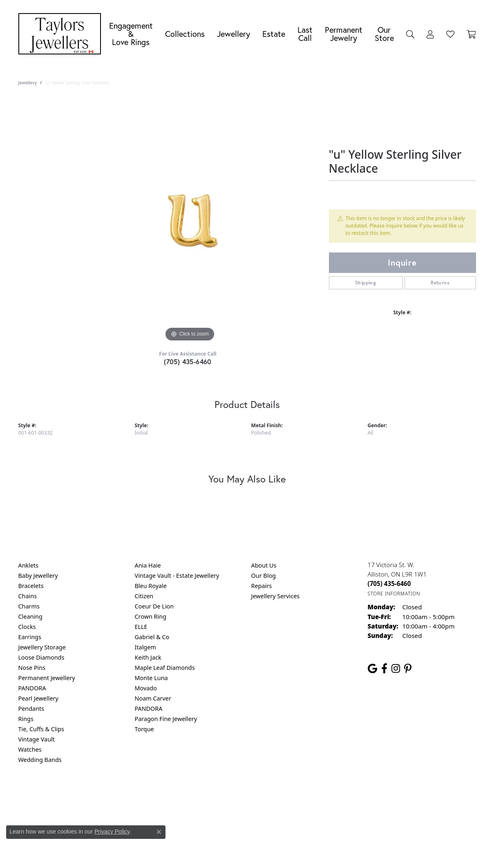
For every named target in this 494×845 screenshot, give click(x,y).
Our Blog (263, 575)
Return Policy (166, 792)
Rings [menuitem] (26, 719)
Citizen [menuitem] (144, 596)
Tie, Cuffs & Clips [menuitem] (41, 729)
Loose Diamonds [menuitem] (41, 657)
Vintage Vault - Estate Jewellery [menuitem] (177, 575)
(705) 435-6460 (188, 361)
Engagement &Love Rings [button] (131, 33)
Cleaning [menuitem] (30, 616)
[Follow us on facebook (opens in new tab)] (384, 669)
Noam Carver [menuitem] (153, 698)
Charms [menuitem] (29, 606)
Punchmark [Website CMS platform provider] (261, 819)
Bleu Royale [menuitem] (151, 586)
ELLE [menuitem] (141, 627)
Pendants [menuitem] (31, 708)
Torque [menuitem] (144, 729)
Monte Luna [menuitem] (151, 678)
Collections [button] (185, 33)
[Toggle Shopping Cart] (471, 34)
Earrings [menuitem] (29, 637)
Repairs (261, 586)
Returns (440, 282)
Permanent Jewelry (343, 33)
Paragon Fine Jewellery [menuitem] (166, 719)
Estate (273, 33)
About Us (264, 565)
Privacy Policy (207, 792)
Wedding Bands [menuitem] (40, 760)
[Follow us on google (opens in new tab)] (372, 669)
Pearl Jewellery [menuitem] (38, 698)
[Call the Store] (389, 583)
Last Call (305, 33)
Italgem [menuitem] (145, 647)
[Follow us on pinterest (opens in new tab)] (407, 669)
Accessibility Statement (315, 792)
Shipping (365, 282)
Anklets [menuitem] (28, 565)
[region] (190, 221)
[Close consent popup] (158, 831)
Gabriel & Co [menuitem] (152, 637)
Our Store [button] (384, 33)
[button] (410, 34)
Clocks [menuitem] (27, 627)
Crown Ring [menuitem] (151, 616)
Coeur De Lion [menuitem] (154, 606)
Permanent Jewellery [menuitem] (46, 678)
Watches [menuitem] (30, 749)
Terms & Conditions (255, 792)
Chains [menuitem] (27, 596)
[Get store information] (394, 593)
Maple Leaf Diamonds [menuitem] (165, 667)
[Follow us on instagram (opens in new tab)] (395, 669)
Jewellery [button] (233, 33)
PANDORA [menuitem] (32, 688)
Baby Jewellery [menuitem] (38, 575)
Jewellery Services (275, 596)
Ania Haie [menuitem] (148, 565)
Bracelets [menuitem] (31, 586)
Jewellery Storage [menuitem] (42, 647)
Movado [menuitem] (146, 688)
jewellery (27, 83)
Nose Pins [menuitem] (32, 667)
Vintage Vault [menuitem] (36, 739)
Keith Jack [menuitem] (148, 657)
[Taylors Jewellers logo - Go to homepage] (61, 33)
